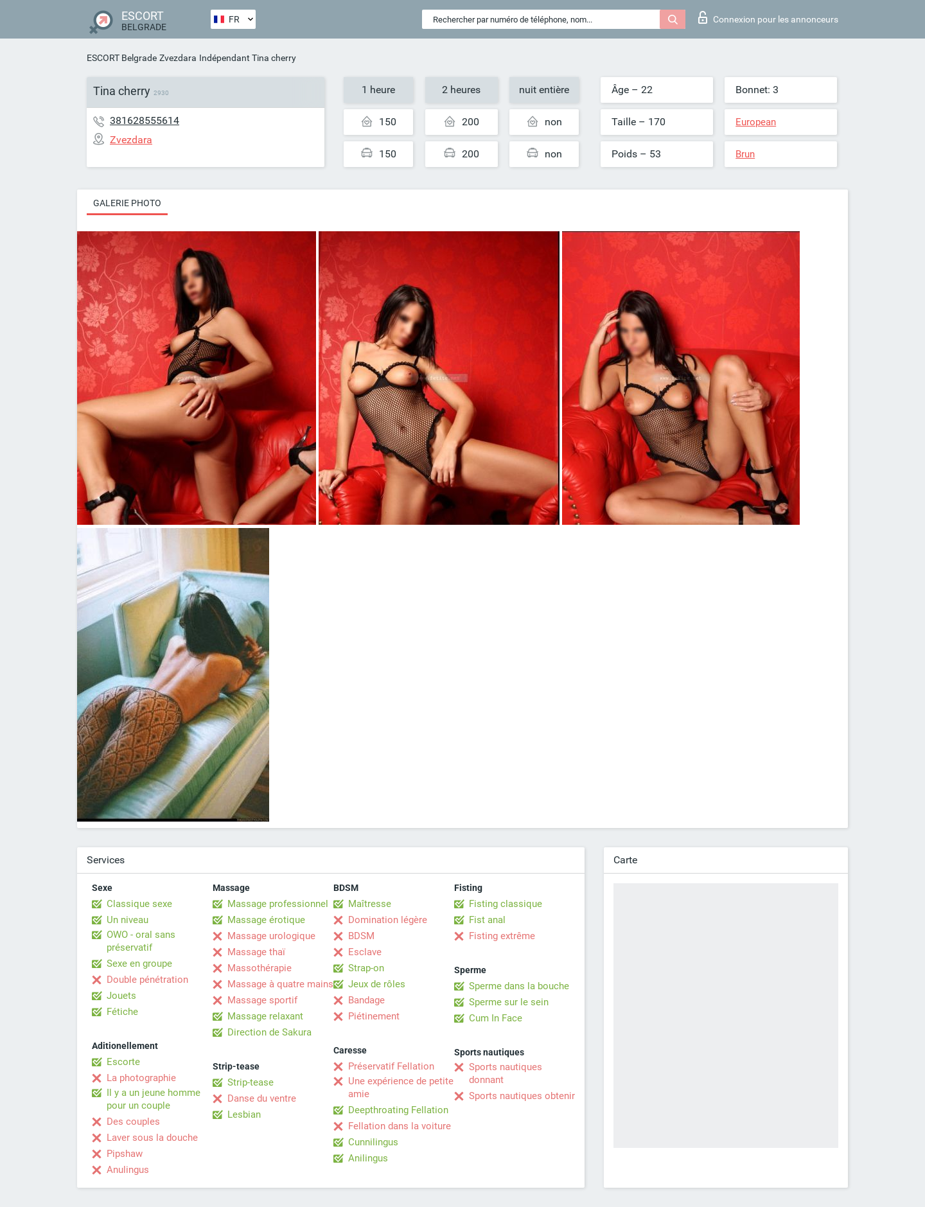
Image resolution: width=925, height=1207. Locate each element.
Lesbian (244, 1114)
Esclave (365, 952)
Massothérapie (259, 968)
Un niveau (127, 920)
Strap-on (366, 968)
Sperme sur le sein (509, 1002)
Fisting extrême (502, 936)
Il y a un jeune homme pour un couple (153, 1099)
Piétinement (374, 1016)
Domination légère (387, 920)
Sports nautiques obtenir (522, 1096)
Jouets (121, 995)
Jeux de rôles (376, 984)
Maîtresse (369, 904)
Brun (745, 154)
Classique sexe (139, 904)
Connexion (768, 17)
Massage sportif (262, 1000)
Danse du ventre (261, 1098)
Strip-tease (250, 1082)
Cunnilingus (373, 1142)
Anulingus (128, 1170)
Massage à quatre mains (280, 984)
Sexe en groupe (139, 963)
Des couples (133, 1121)
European (756, 122)
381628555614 (144, 120)
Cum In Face (495, 1018)
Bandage (366, 1000)
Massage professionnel (277, 904)
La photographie (141, 1078)
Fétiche (122, 1012)
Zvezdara (178, 58)
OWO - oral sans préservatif (141, 941)
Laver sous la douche (152, 1137)
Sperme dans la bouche (519, 986)
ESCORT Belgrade (122, 58)
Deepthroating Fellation (398, 1110)
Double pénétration (147, 979)
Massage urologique (271, 936)
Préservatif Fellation (391, 1066)
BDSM (361, 936)
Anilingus (368, 1158)
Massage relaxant (265, 1016)
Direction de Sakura (269, 1032)
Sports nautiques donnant (505, 1073)
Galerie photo (127, 203)
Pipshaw (125, 1153)
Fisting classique (505, 904)
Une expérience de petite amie (401, 1087)
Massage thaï (256, 952)
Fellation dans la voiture (399, 1126)
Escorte (123, 1062)
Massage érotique (266, 920)
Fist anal (487, 920)
